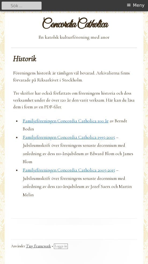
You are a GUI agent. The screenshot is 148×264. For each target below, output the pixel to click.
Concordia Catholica (74, 24)
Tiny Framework (38, 246)
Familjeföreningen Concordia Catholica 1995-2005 (69, 137)
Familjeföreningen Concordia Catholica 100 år (66, 121)
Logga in (61, 246)
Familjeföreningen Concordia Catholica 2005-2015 (69, 170)
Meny (139, 5)
